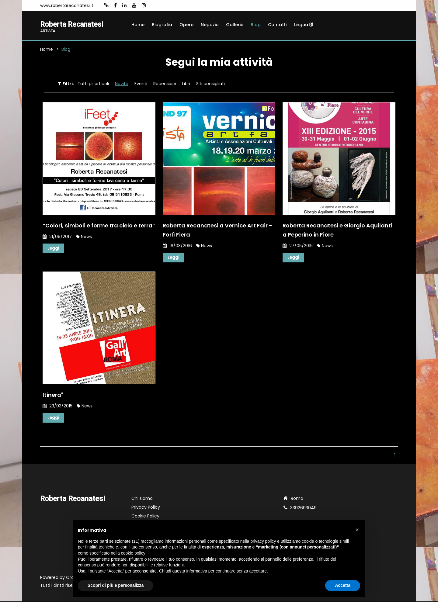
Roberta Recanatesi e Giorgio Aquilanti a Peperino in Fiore (337, 230)
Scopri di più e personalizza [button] (116, 585)
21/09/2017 (57, 237)
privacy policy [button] (263, 541)
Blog (256, 25)
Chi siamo (142, 499)
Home (137, 25)
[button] (357, 530)
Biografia (162, 25)
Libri (186, 84)
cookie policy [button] (133, 553)
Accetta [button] (342, 585)
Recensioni (164, 84)
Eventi (140, 84)
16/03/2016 (177, 246)
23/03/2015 (57, 406)
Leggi (53, 248)
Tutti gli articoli (93, 84)
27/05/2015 (298, 246)
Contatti (277, 25)
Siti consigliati (210, 84)
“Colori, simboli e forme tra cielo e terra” (99, 225)
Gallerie (234, 25)
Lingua (303, 25)
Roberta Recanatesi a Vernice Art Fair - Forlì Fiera (217, 230)
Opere (186, 25)
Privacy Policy (145, 508)
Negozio (210, 25)
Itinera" (53, 395)
